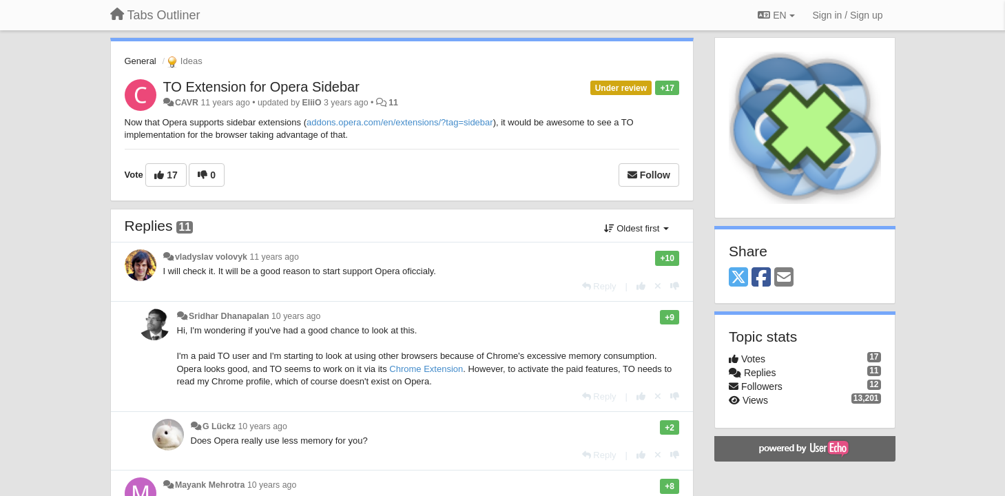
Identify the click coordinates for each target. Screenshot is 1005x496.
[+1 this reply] (640, 286)
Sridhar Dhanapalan (229, 316)
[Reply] (599, 286)
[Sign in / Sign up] (848, 15)
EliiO (312, 102)
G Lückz (219, 426)
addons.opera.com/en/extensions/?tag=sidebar (400, 122)
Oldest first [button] (636, 228)
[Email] (784, 278)
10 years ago (295, 316)
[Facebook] (761, 278)
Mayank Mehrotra (210, 485)
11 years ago (273, 257)
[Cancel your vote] (657, 286)
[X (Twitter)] (738, 278)
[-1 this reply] (674, 286)
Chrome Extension (426, 369)
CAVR (186, 102)
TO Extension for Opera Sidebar (261, 86)
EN (776, 15)
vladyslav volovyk (211, 257)
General (140, 61)
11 (393, 102)
